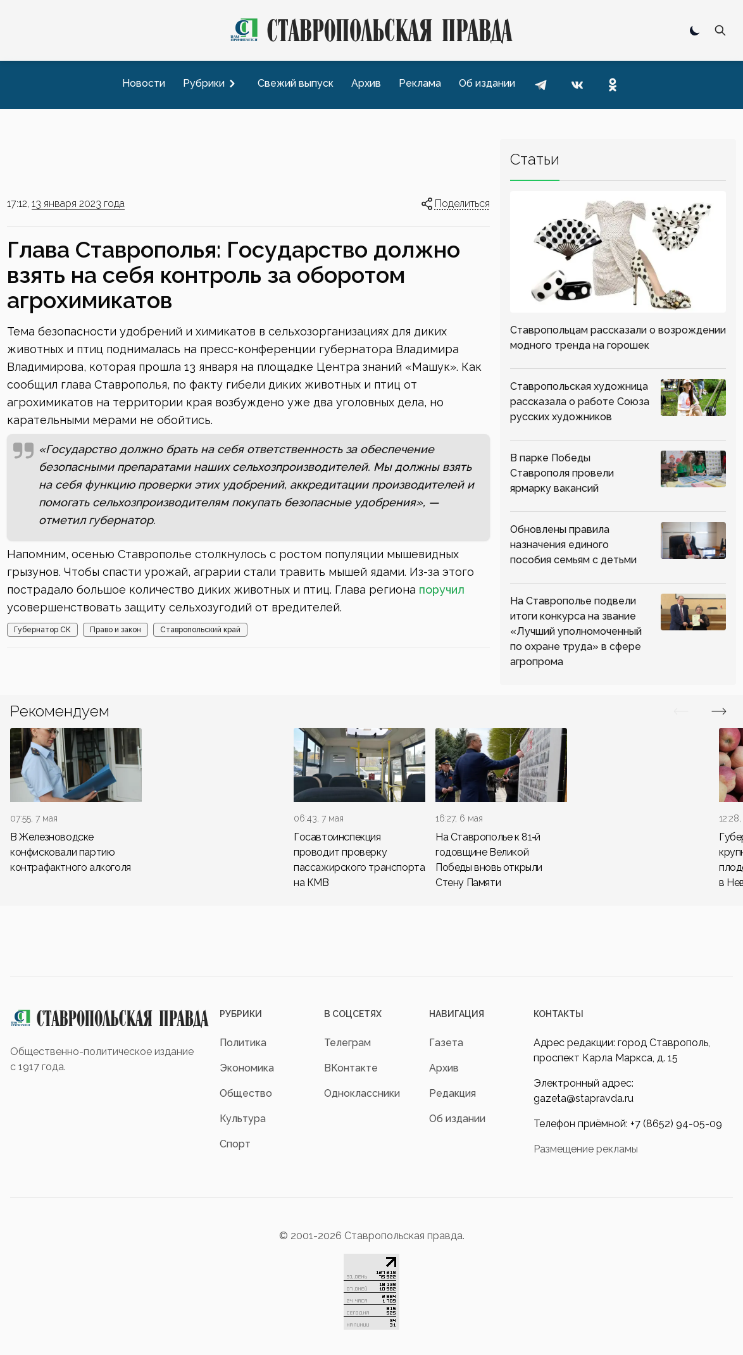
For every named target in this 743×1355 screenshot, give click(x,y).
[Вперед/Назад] (681, 711)
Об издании (457, 1119)
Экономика (247, 1068)
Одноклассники (362, 1093)
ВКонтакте (351, 1068)
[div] (76, 801)
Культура (243, 1119)
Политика (243, 1043)
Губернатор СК (42, 629)
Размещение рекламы (586, 1149)
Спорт (235, 1144)
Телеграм (347, 1043)
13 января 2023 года (78, 203)
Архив (444, 1068)
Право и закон (115, 629)
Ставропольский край (200, 629)
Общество (246, 1093)
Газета (446, 1043)
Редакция (452, 1093)
